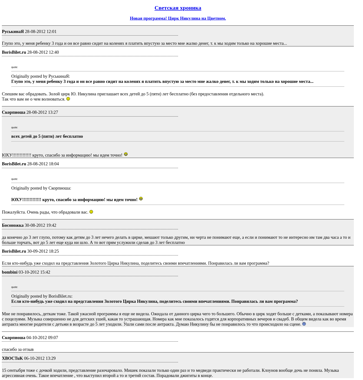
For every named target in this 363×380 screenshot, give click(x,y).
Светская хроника (177, 8)
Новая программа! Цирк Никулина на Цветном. (178, 18)
